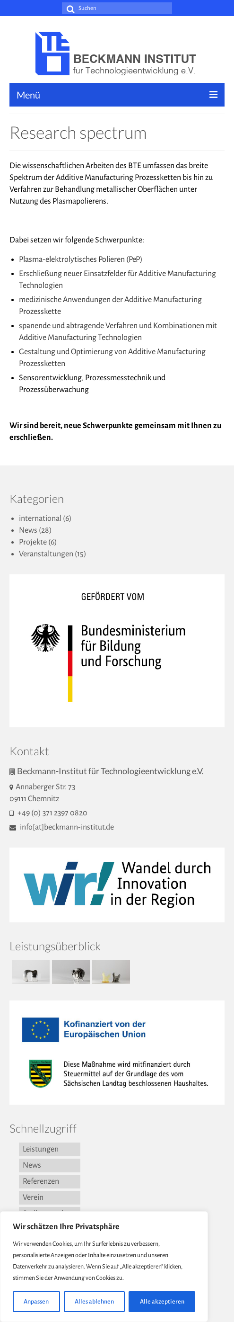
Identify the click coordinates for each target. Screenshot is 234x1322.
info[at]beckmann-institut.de (61, 827)
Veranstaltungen (46, 554)
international (40, 518)
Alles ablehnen (94, 1301)
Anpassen (36, 1301)
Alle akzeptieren (162, 1301)
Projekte (33, 542)
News (28, 530)
